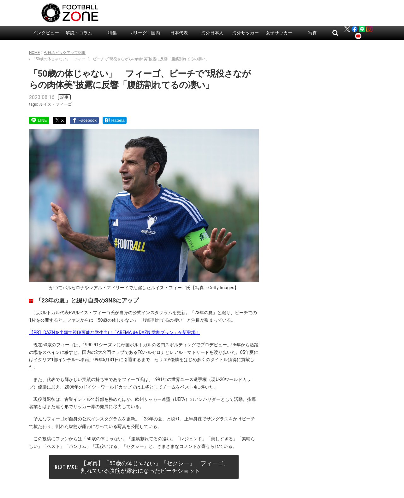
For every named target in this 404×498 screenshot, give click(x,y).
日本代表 (179, 32)
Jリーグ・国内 (145, 32)
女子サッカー (279, 32)
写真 (312, 32)
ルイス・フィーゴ (55, 104)
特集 (112, 32)
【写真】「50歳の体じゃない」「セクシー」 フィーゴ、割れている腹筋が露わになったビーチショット (155, 467)
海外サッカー (245, 32)
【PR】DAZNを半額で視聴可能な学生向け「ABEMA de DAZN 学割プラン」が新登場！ (114, 332)
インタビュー (46, 32)
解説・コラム (79, 32)
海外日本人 (212, 32)
